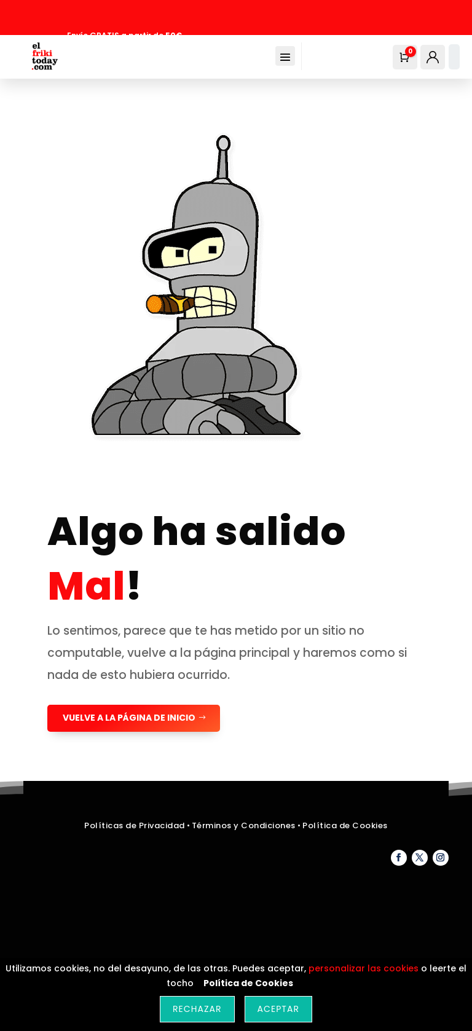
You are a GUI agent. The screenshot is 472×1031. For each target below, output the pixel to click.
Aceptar (278, 1009)
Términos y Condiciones (245, 825)
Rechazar (197, 1009)
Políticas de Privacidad (134, 825)
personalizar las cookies (364, 968)
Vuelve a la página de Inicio (129, 718)
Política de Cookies (345, 825)
